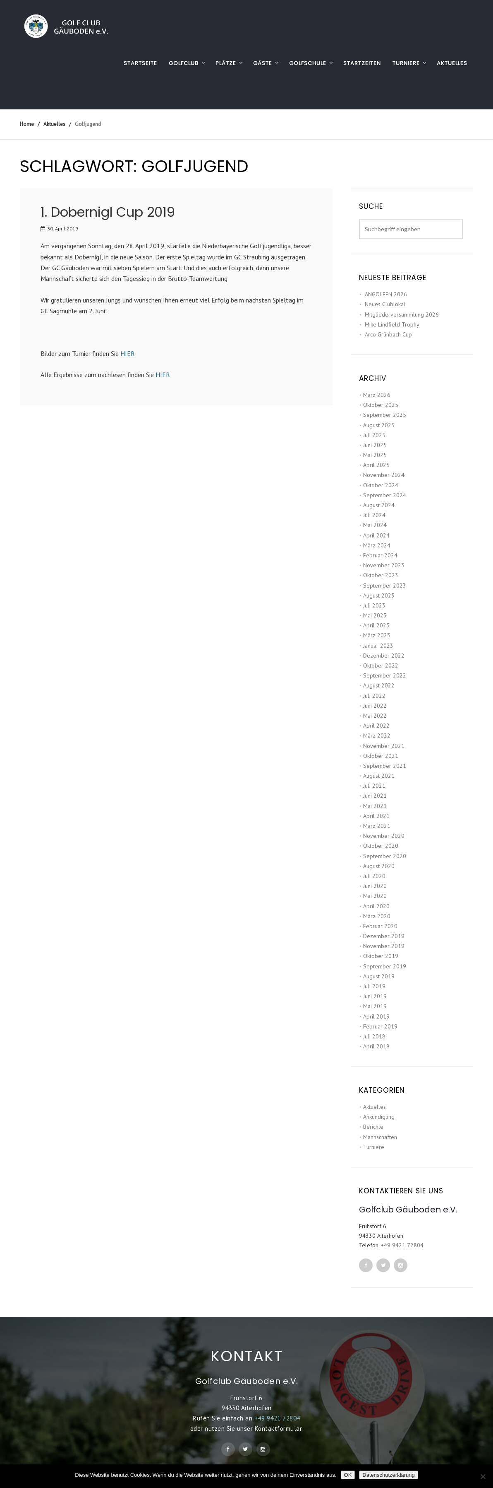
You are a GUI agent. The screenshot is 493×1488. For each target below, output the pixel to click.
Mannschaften (380, 1137)
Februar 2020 (380, 926)
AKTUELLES (452, 63)
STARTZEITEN (362, 63)
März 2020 (376, 916)
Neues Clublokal (385, 304)
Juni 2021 (375, 795)
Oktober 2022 (380, 665)
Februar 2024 (380, 555)
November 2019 (383, 946)
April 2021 (376, 816)
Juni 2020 (375, 886)
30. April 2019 (62, 228)
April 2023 (376, 625)
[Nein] (483, 1476)
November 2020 (383, 836)
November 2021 (383, 746)
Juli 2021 (374, 785)
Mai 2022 (375, 715)
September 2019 (384, 966)
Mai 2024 (375, 525)
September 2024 (384, 495)
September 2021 (384, 765)
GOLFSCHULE (307, 63)
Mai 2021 (375, 806)
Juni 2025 (375, 445)
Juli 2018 (374, 1036)
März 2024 (376, 545)
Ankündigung (379, 1116)
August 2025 (379, 425)
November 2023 (383, 565)
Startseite (140, 63)
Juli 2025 (374, 435)
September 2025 (384, 415)
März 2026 (376, 395)
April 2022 (376, 725)
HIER (127, 353)
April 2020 (376, 906)
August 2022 (379, 685)
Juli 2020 (374, 876)
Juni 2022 (375, 705)
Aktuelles (374, 1107)
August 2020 (379, 866)
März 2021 (376, 826)
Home (27, 124)
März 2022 (376, 735)
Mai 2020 (375, 896)
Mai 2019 (375, 1006)
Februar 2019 (380, 1026)
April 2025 (376, 465)
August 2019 (379, 976)
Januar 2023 (378, 645)
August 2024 (379, 505)
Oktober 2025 (380, 405)
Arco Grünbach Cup (388, 334)
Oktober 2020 (380, 845)
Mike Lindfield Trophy (392, 324)
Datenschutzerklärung (388, 1475)
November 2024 (383, 475)
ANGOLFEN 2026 (386, 294)
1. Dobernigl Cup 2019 (108, 212)
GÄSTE (262, 63)
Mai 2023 (375, 615)
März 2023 (376, 635)
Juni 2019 (375, 996)
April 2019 (376, 1016)
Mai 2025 (375, 455)
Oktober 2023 (380, 575)
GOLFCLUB (184, 63)
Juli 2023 (374, 605)
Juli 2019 (374, 986)
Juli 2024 (374, 515)
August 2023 (379, 595)
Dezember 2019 (383, 936)
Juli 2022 (374, 695)
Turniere (373, 1147)
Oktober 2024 (380, 485)
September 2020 (384, 856)
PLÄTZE (225, 63)
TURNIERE (406, 63)
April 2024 (376, 535)
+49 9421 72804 (402, 1245)
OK (348, 1475)
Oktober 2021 (380, 756)
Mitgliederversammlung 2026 (402, 314)
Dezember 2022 (383, 655)
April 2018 (376, 1046)
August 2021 (379, 775)
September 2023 (384, 585)
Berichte (373, 1126)
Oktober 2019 (380, 956)
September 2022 (384, 675)
